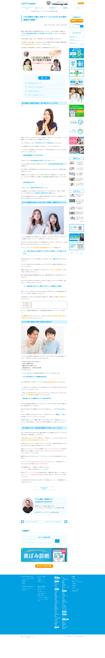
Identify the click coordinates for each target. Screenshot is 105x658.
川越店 (56, 642)
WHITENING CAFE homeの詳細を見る (44, 492)
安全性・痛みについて (41, 613)
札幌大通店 (56, 598)
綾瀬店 (56, 610)
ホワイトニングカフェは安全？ (43, 616)
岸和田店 (63, 617)
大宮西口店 (56, 639)
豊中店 (63, 615)
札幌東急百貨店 (57, 596)
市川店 (56, 630)
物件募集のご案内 (75, 608)
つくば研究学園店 (57, 635)
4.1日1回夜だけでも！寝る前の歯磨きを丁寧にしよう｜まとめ (43, 95)
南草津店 (63, 612)
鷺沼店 (56, 622)
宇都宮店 (56, 637)
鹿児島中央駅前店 (65, 644)
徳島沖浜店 (64, 635)
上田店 (56, 646)
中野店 (56, 616)
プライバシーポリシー (75, 597)
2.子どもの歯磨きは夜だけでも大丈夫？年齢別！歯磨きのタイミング (44, 87)
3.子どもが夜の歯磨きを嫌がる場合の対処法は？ (39, 91)
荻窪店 (56, 617)
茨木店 (63, 616)
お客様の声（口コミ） (25, 597)
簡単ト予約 (78, 3)
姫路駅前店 (64, 628)
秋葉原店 (56, 608)
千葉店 (56, 629)
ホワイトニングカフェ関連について (44, 615)
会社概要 (73, 595)
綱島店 (56, 624)
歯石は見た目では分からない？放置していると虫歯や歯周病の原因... (55, 531)
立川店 (56, 621)
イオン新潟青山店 (65, 597)
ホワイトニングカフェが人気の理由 (28, 595)
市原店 (56, 634)
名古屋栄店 (64, 602)
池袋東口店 (56, 618)
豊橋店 (63, 599)
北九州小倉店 (64, 638)
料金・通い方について (41, 609)
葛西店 (56, 612)
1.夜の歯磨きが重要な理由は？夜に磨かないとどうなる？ (42, 83)
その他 (39, 618)
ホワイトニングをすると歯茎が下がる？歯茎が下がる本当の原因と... (33, 531)
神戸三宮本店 (64, 624)
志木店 (56, 643)
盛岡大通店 (56, 601)
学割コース (39, 595)
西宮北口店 (64, 625)
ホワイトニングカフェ (25, 11)
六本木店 (56, 609)
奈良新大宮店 (64, 619)
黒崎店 (63, 639)
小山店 (56, 638)
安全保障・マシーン (25, 607)
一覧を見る (80, 57)
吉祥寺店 (56, 620)
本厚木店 (56, 625)
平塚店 (56, 627)
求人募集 (73, 605)
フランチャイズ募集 (75, 606)
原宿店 (56, 613)
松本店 (63, 595)
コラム (33, 11)
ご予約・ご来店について (42, 611)
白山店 (63, 607)
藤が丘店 (63, 603)
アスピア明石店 (64, 627)
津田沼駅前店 (57, 631)
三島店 (63, 598)
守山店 (63, 611)
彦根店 (63, 610)
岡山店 (63, 630)
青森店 (56, 600)
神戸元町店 (64, 623)
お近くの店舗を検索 (44, 582)
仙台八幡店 (56, 605)
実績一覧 (23, 601)
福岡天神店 (64, 640)
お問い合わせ (74, 603)
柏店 (55, 633)
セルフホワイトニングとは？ (27, 605)
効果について (40, 607)
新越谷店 (56, 641)
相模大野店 (56, 626)
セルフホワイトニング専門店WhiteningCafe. (71, 654)
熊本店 (63, 643)
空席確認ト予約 (76, 20)
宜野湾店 (63, 646)
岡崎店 (63, 601)
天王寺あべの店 (64, 613)
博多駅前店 (64, 642)
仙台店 (56, 604)
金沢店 (63, 606)
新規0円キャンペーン (41, 597)
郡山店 (56, 603)
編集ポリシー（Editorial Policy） (77, 599)
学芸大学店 (56, 614)
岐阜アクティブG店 (65, 604)
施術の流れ (24, 599)
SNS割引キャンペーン (41, 599)
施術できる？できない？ (42, 605)
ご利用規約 (74, 601)
